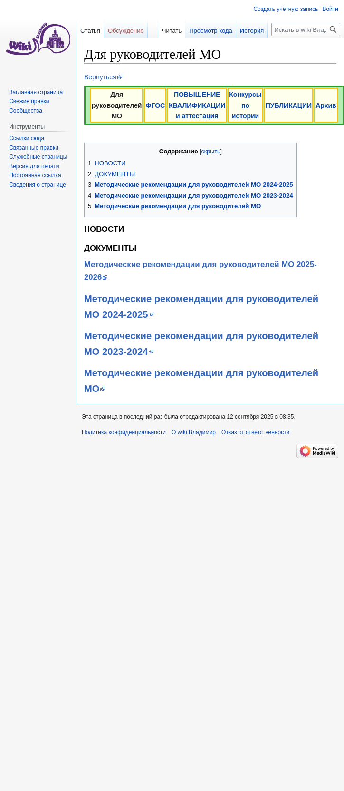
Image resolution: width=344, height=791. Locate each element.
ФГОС (155, 105)
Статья (90, 30)
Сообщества (25, 110)
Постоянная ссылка (35, 175)
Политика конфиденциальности (124, 432)
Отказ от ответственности (255, 432)
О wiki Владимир (194, 432)
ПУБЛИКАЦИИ (289, 105)
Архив (325, 105)
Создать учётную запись (285, 9)
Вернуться (100, 77)
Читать (160, 49)
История (240, 49)
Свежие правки (29, 101)
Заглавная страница (36, 92)
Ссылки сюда (26, 138)
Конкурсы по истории (245, 105)
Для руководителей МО (117, 105)
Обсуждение (126, 30)
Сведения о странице (37, 184)
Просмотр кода (199, 49)
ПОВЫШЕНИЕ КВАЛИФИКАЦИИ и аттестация (197, 105)
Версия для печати (34, 166)
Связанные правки (33, 147)
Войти (330, 9)
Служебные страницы (38, 156)
